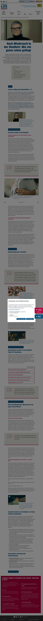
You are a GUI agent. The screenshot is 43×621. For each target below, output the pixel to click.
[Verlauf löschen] (39, 316)
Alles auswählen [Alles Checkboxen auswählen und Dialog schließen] (30, 318)
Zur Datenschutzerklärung (14, 309)
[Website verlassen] (39, 310)
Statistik (10, 314)
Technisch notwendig (17, 311)
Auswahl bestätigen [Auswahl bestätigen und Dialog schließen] (21, 318)
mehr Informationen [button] (14, 312)
